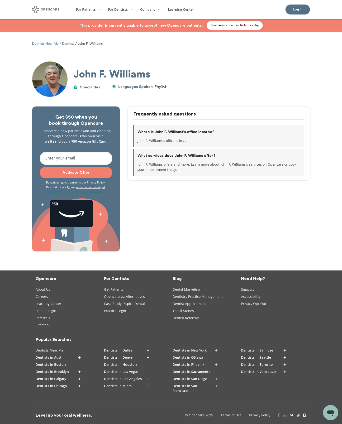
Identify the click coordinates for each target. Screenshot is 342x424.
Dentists (68, 44)
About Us (43, 289)
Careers (42, 296)
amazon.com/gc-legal (90, 187)
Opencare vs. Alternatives (124, 296)
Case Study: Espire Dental (124, 303)
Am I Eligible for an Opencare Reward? (76, 192)
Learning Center (48, 303)
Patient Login (46, 310)
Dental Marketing (186, 289)
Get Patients (113, 289)
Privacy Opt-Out (253, 303)
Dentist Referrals (186, 318)
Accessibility (251, 296)
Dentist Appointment (189, 303)
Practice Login (115, 310)
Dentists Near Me (46, 44)
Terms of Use (231, 415)
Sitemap (42, 325)
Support (247, 289)
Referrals (43, 318)
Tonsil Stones (183, 310)
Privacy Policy (96, 182)
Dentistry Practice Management (198, 296)
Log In (298, 9)
